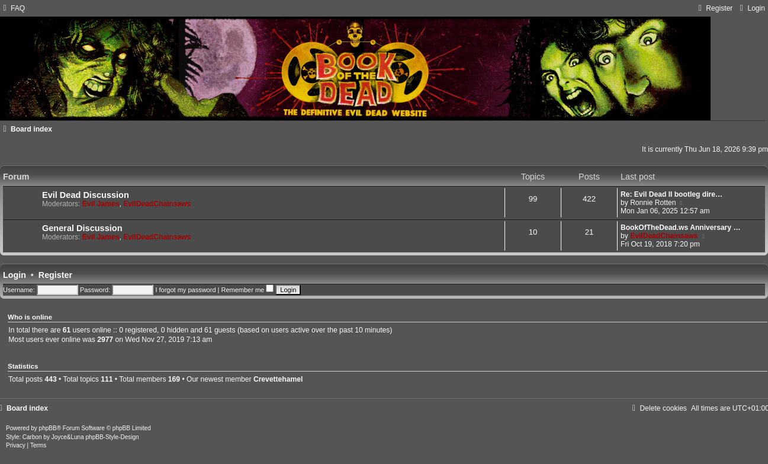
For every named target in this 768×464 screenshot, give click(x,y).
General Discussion (82, 228)
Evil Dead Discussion (85, 195)
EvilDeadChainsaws (157, 204)
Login (14, 275)
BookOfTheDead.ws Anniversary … (681, 227)
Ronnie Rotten (653, 203)
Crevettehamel (278, 379)
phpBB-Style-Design (112, 437)
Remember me (247, 289)
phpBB (48, 428)
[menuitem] (12, 8)
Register (55, 275)
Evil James (101, 204)
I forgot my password (185, 289)
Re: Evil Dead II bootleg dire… (671, 194)
